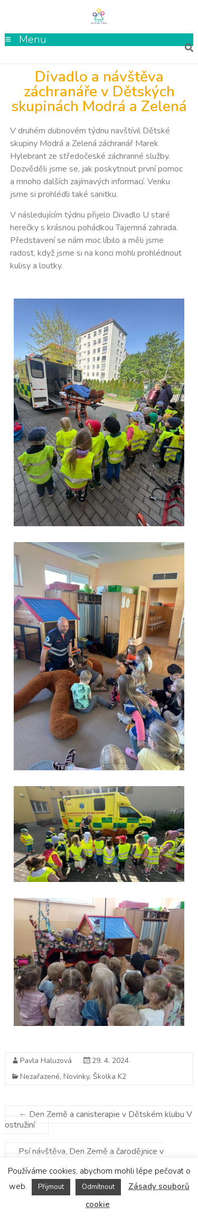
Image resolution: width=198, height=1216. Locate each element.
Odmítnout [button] (98, 1187)
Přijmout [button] (51, 1187)
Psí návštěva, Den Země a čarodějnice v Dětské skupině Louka (84, 1157)
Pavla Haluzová (46, 1061)
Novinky (76, 1076)
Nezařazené (40, 1076)
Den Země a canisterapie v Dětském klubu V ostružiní (98, 1120)
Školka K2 (109, 1076)
